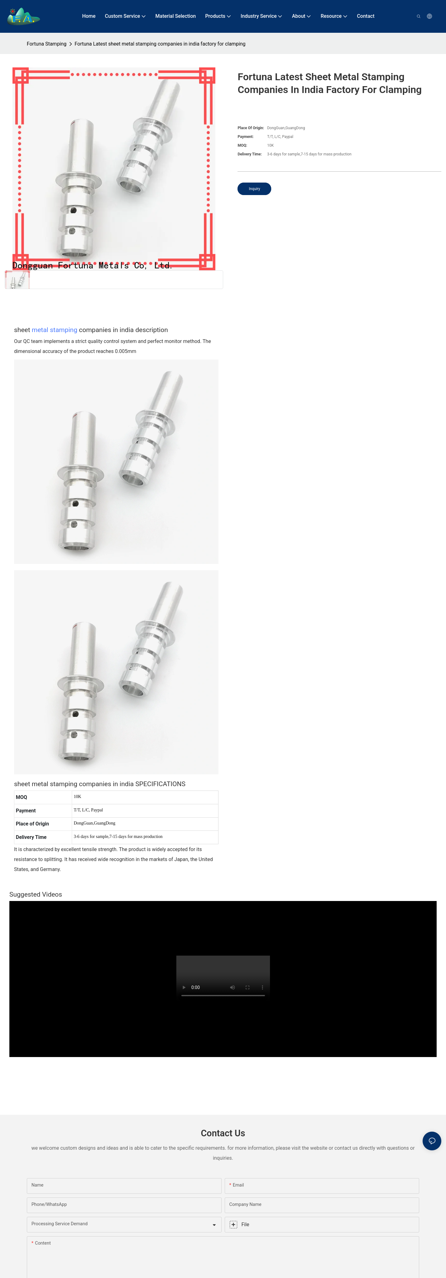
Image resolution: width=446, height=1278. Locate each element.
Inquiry (254, 189)
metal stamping (54, 330)
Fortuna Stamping (46, 44)
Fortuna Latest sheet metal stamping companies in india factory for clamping (160, 44)
